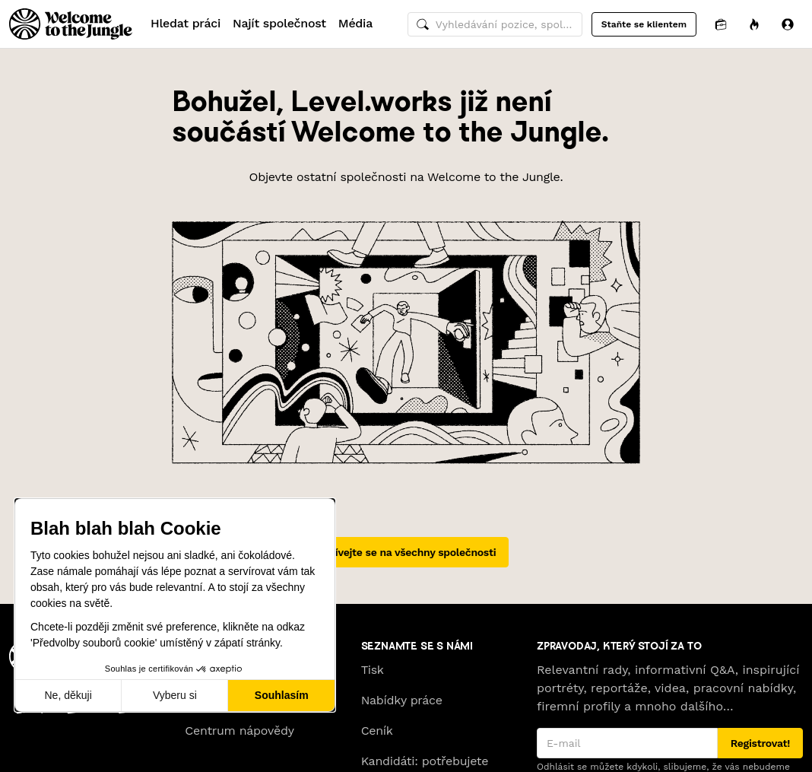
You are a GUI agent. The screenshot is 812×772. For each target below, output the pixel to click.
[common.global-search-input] (495, 24)
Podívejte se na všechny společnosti (406, 552)
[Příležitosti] (754, 24)
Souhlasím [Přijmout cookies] (282, 695)
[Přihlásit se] (787, 24)
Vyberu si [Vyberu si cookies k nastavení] (175, 695)
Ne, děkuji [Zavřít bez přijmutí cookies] (67, 695)
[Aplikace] (721, 24)
